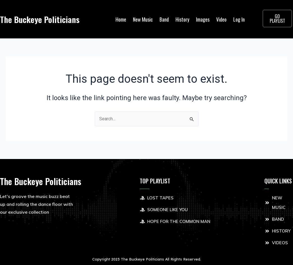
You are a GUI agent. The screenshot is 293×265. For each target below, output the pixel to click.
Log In (239, 19)
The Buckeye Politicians (40, 19)
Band (164, 19)
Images (202, 19)
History (182, 19)
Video (221, 19)
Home (121, 19)
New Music (143, 19)
